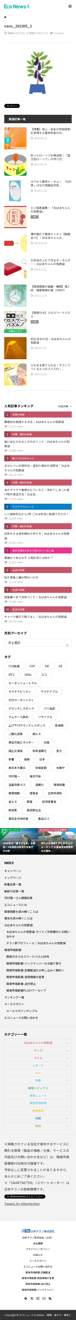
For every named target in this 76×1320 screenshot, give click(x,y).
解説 (38, 1126)
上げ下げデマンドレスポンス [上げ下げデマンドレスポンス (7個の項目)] (27, 725)
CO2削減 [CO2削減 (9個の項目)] (14, 666)
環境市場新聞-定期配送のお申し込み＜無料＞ (35, 970)
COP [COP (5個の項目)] (32, 666)
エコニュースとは (15, 905)
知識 (38, 1118)
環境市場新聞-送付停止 (21, 984)
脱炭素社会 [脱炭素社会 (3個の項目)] (34, 810)
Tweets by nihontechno (22, 1203)
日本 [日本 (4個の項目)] (42, 759)
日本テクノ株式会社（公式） (38, 1237)
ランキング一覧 (14, 997)
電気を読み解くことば (18, 918)
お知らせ (38, 1254)
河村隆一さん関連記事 (18, 898)
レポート (38, 1065)
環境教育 (38, 1111)
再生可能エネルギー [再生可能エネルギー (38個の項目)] (21, 742)
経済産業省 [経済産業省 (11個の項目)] (49, 802)
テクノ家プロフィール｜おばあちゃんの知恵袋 (36, 943)
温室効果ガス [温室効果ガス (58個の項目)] (17, 785)
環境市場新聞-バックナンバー (38, 1289)
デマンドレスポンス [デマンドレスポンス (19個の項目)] (21, 708)
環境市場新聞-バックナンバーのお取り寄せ (33, 963)
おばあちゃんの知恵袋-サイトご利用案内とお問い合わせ (38, 934)
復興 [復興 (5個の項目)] (27, 759)
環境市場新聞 (12, 950)
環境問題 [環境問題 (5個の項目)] (14, 793)
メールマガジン (14, 1004)
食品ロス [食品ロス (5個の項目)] (43, 819)
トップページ (12, 878)
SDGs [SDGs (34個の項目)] (28, 675)
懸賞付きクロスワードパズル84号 (27, 956)
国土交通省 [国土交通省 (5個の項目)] (16, 751)
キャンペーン (12, 871)
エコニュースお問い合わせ (21, 1018)
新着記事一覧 (12, 884)
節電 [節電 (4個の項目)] (29, 802)
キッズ (38, 1050)
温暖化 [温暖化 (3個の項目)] (39, 785)
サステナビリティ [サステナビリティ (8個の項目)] (20, 691)
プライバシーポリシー (38, 1249)
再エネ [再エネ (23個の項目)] (36, 734)
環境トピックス (38, 1088)
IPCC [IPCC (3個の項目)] (12, 675)
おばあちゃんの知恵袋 (18, 925)
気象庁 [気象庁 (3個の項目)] (60, 768)
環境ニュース (38, 1095)
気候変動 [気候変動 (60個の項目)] (41, 768)
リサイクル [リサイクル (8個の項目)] (45, 717)
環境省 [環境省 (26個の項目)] (34, 793)
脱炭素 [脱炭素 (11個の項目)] (13, 810)
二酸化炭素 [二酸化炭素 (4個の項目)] (16, 734)
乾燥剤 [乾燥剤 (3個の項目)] (59, 725)
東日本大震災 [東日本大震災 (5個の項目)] (17, 768)
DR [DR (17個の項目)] (47, 666)
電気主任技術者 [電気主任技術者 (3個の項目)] (18, 819)
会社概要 (38, 1243)
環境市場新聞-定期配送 (37, 1272)
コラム (38, 1058)
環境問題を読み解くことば (21, 912)
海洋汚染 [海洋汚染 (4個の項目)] (35, 776)
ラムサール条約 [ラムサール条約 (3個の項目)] (18, 717)
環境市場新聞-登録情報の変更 (25, 977)
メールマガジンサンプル (21, 1011)
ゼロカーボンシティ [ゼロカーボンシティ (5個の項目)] (21, 700)
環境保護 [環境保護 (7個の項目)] (59, 785)
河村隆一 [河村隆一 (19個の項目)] (14, 776)
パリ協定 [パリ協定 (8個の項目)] (49, 708)
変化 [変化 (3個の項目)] (59, 751)
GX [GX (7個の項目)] (60, 666)
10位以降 (63, 406)
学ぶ (38, 1073)
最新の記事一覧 (14, 891)
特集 (38, 1080)
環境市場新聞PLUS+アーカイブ (26, 990)
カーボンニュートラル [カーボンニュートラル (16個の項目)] (23, 683)
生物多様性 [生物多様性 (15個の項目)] (55, 793)
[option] (19, 841)
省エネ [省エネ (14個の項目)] (13, 802)
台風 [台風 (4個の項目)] (46, 742)
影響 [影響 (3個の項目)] (11, 759)
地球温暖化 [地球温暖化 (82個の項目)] (39, 751)
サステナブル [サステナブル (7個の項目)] (49, 691)
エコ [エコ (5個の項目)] (44, 675)
